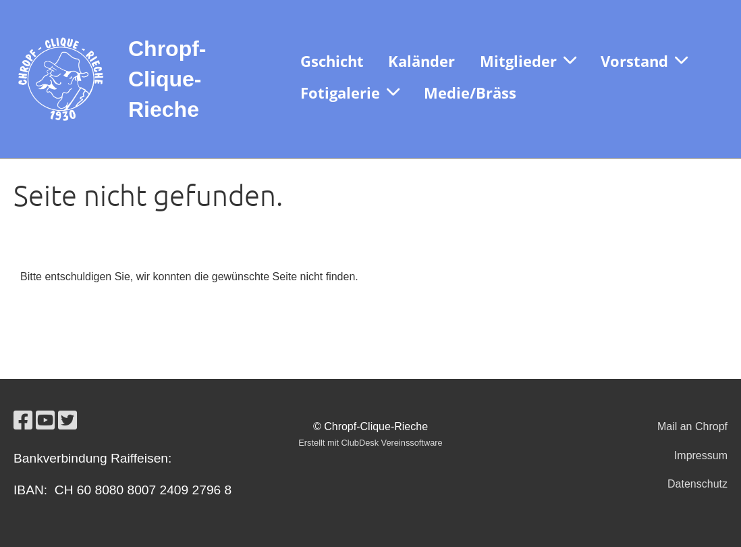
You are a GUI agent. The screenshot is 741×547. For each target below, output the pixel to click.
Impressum (701, 455)
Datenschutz (697, 484)
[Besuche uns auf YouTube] (45, 421)
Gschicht (332, 61)
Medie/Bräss (470, 92)
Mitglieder (528, 61)
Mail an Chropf (692, 426)
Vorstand (644, 61)
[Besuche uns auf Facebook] (22, 421)
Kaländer (421, 61)
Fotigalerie (350, 92)
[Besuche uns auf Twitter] (67, 421)
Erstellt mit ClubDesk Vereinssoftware (370, 443)
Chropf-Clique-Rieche (167, 79)
